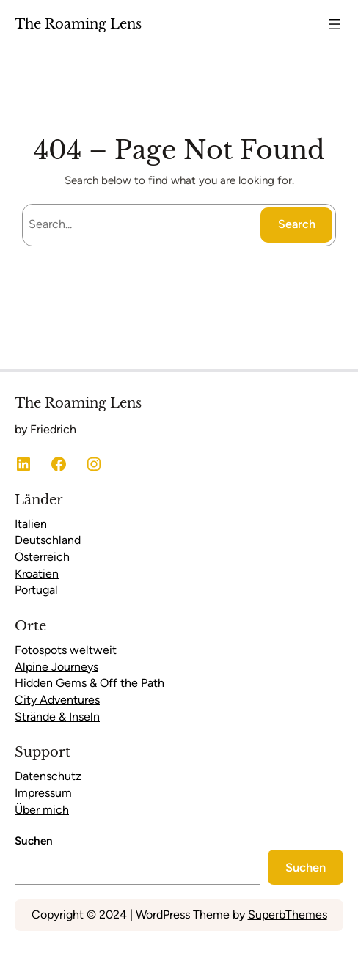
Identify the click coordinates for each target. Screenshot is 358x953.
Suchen (34, 840)
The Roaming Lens (78, 23)
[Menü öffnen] (334, 24)
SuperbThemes (287, 914)
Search (296, 224)
